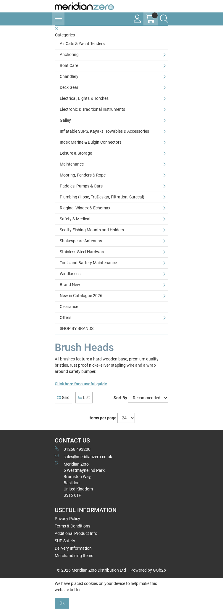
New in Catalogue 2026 (81, 295)
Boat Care (69, 65)
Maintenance (72, 164)
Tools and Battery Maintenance (88, 262)
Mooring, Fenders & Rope (83, 175)
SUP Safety (65, 540)
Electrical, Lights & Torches (84, 98)
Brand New (70, 284)
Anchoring (69, 54)
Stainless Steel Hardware (82, 251)
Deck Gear (69, 87)
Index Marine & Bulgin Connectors (91, 142)
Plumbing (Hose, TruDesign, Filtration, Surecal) (102, 197)
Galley (65, 120)
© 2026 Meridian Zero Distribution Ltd (91, 570)
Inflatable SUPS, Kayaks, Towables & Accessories (104, 131)
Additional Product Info (76, 533)
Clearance (69, 306)
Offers (65, 317)
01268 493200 (73, 449)
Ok (61, 603)
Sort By (120, 397)
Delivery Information (73, 548)
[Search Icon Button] (164, 18)
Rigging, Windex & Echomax (85, 208)
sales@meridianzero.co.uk (83, 456)
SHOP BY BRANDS (76, 328)
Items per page (102, 418)
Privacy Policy (67, 518)
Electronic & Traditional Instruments (92, 109)
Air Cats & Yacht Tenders (82, 43)
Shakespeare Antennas (81, 240)
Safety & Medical (75, 219)
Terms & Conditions (72, 526)
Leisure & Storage (76, 153)
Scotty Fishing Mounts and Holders (92, 229)
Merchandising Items (74, 555)
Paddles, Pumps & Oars (81, 186)
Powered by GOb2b (148, 570)
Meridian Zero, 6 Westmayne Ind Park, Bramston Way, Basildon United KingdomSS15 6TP (80, 479)
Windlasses (70, 273)
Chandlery (69, 76)
